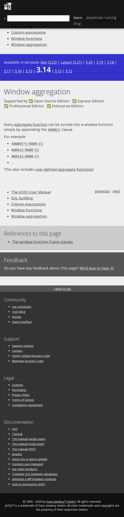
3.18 (110, 62)
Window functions (26, 38)
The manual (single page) (28, 438)
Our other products (24, 468)
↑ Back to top (62, 287)
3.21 (77, 62)
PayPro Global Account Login (31, 354)
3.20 (89, 62)
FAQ (14, 428)
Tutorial (17, 433)
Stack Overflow (22, 321)
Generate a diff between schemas (34, 478)
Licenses (17, 384)
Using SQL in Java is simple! (29, 458)
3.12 (68, 71)
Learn (78, 17)
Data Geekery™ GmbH (61, 500)
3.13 (58, 71)
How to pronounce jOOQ (28, 483)
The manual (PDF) (24, 448)
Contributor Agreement (27, 404)
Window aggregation (29, 44)
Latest (66, 62)
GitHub (16, 316)
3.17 (7, 71)
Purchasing (19, 389)
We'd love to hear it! (96, 266)
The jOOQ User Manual (31, 190)
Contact (17, 349)
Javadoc (17, 453)
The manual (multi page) (28, 443)
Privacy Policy (20, 394)
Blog (77, 23)
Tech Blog (18, 310)
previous (102, 189)
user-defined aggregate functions (64, 168)
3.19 (99, 62)
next (116, 189)
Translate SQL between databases (35, 473)
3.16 (18, 71)
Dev (44, 62)
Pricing (101, 17)
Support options (23, 344)
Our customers (21, 305)
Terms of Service (23, 399)
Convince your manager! (27, 463)
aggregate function (30, 124)
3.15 (28, 71)
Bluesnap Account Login (28, 360)
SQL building (22, 196)
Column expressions (28, 32)
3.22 (52, 62)
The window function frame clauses (42, 240)
